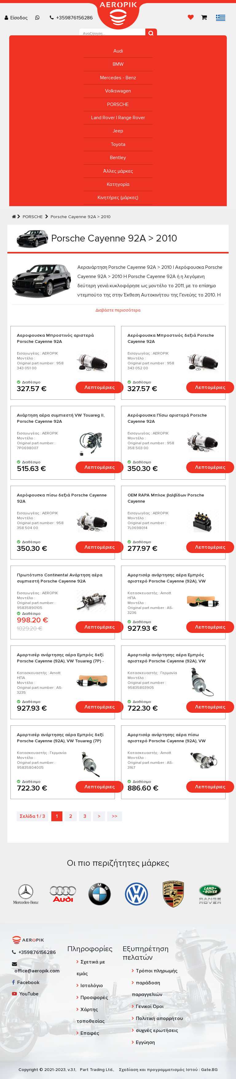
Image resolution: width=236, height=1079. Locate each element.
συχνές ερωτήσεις (157, 1030)
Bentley (118, 158)
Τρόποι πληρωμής (156, 971)
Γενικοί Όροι (149, 1006)
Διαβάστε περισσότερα (118, 310)
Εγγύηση (145, 1042)
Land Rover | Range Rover (118, 118)
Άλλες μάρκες (118, 171)
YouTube (25, 994)
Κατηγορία (118, 184)
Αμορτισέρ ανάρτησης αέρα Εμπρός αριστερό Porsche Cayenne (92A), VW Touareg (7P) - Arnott (167, 581)
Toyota (118, 144)
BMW (118, 64)
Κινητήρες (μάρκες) (118, 197)
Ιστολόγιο (92, 986)
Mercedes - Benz (118, 78)
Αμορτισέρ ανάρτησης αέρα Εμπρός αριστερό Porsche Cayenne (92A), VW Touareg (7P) (167, 661)
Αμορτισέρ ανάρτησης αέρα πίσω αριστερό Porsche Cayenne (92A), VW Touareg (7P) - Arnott (167, 741)
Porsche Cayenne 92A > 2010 (81, 216)
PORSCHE (118, 104)
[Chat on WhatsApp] (38, 18)
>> (114, 816)
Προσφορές (94, 998)
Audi (118, 51)
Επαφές (90, 1033)
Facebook (25, 982)
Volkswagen (118, 91)
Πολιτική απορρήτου (159, 1018)
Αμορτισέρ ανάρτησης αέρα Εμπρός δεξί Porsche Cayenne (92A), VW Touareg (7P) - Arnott (60, 661)
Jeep (118, 131)
